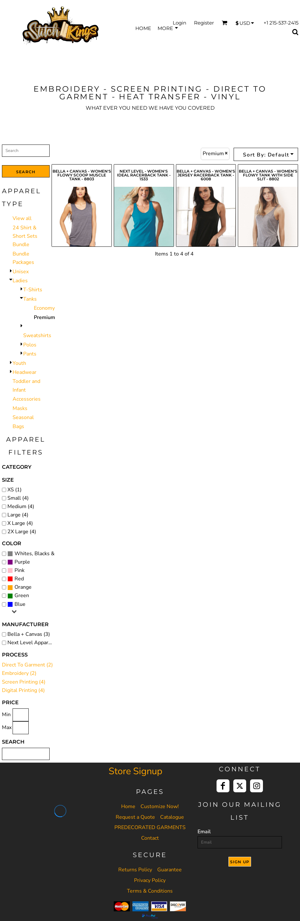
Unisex (21, 271)
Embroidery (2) (19, 673)
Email (204, 831)
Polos (29, 344)
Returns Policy (135, 869)
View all (22, 218)
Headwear (24, 372)
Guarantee (169, 869)
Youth (19, 363)
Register (204, 23)
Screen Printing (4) (23, 682)
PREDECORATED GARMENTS (150, 827)
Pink (19, 570)
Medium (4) (20, 506)
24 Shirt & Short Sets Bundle (25, 236)
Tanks (30, 299)
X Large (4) (20, 523)
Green (22, 595)
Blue (20, 604)
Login (179, 23)
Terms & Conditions (150, 891)
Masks (20, 408)
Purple (22, 562)
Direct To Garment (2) (27, 664)
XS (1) (14, 489)
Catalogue (172, 817)
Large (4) (17, 514)
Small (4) (18, 498)
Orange (23, 587)
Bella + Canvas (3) (28, 634)
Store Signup (135, 771)
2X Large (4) (21, 531)
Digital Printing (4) (23, 690)
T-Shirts (32, 289)
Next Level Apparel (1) (31, 642)
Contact (150, 838)
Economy (44, 308)
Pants (29, 353)
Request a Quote (135, 817)
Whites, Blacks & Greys (42, 553)
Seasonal (23, 417)
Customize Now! (159, 806)
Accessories (27, 399)
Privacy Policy (150, 880)
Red (19, 578)
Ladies (20, 280)
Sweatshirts (37, 335)
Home (128, 806)
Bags (18, 426)
